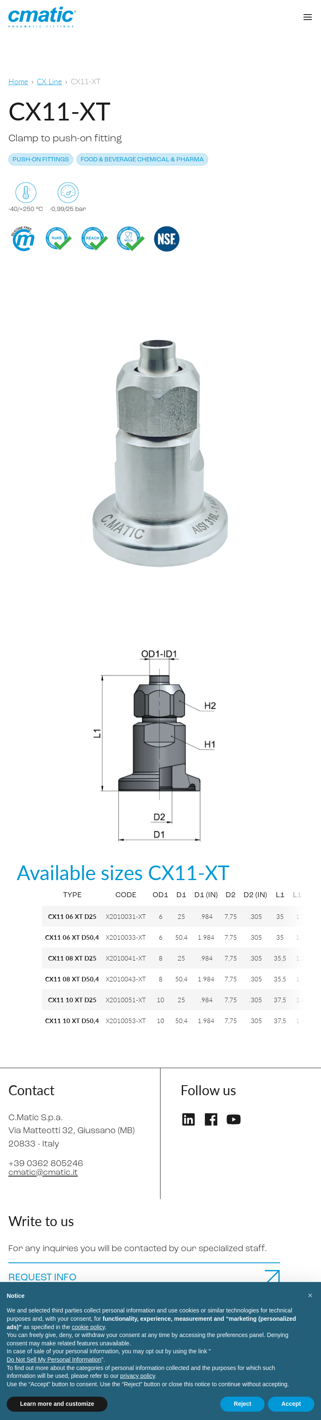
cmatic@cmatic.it (43, 1172)
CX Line (49, 81)
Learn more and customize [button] (57, 1403)
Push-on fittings (41, 160)
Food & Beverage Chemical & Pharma (142, 160)
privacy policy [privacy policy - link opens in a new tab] (137, 1375)
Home (18, 81)
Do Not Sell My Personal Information (54, 1359)
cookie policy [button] (88, 1327)
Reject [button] (242, 1403)
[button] (310, 1295)
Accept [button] (291, 1403)
